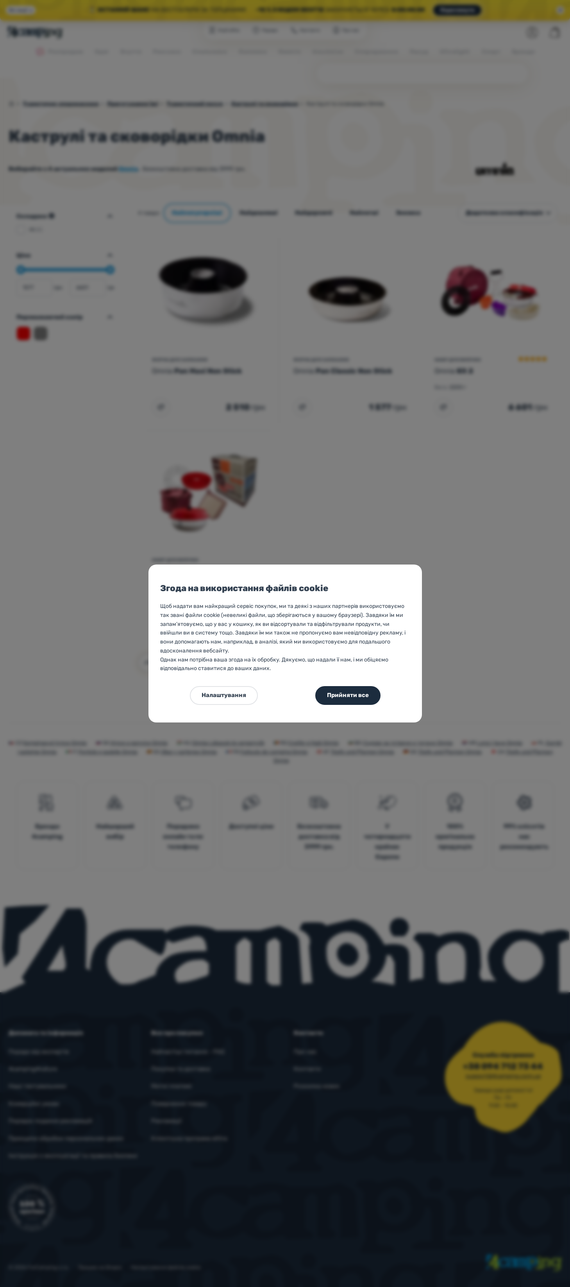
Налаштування (224, 695)
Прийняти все (348, 695)
